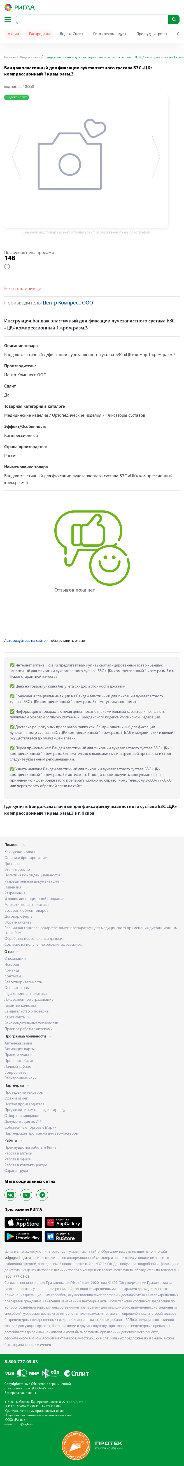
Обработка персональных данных (33, 939)
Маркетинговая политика (26, 905)
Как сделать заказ (19, 852)
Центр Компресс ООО (68, 303)
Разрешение (14, 893)
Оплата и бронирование (25, 858)
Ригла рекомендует (109, 34)
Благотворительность (23, 982)
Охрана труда (16, 1171)
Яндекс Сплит (71, 34)
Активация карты (19, 1049)
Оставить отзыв (17, 988)
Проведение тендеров (23, 1093)
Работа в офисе (17, 1159)
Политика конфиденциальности (32, 875)
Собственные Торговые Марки (30, 1128)
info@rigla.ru (24, 1424)
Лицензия (12, 887)
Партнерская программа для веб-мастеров (41, 1133)
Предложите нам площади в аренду (35, 1110)
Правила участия (19, 1055)
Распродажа (39, 34)
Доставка (12, 864)
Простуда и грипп (151, 34)
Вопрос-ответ (16, 1073)
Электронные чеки (20, 1078)
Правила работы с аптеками (28, 1029)
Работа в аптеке (18, 1153)
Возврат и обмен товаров (26, 911)
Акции (13, 34)
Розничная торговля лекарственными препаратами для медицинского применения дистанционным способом (91, 930)
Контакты (12, 976)
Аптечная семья (18, 1043)
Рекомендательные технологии (31, 1023)
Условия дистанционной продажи (33, 899)
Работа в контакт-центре (25, 1165)
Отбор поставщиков (21, 1116)
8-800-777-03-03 (21, 1362)
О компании (15, 959)
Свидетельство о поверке (26, 1011)
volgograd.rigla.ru (17, 1258)
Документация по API (22, 1122)
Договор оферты (18, 917)
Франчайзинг (15, 1098)
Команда (12, 970)
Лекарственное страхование (28, 1000)
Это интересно (17, 870)
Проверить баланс (20, 1061)
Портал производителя (24, 1104)
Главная (10, 57)
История (11, 965)
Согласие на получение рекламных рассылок (43, 945)
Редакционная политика (25, 994)
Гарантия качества (20, 1006)
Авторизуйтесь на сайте (25, 641)
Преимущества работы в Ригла (30, 1148)
